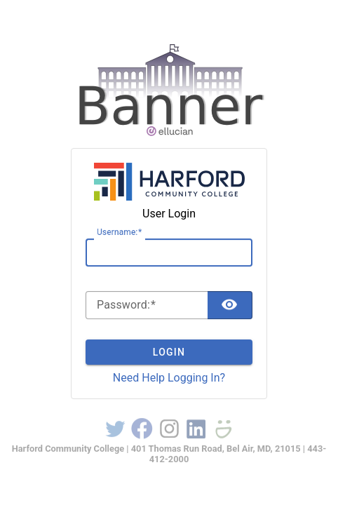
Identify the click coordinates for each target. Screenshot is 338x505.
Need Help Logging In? (169, 377)
